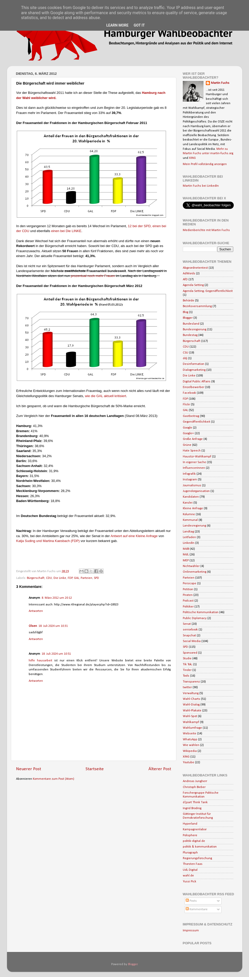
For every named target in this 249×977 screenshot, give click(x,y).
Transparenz (191, 681)
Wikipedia (190, 751)
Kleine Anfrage (193, 508)
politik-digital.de (194, 841)
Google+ (188, 433)
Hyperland (190, 823)
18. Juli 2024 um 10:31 (53, 626)
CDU (49, 578)
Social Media (192, 641)
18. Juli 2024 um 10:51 (56, 653)
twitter (187, 687)
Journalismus (192, 485)
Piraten (188, 595)
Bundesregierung (194, 329)
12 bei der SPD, (140, 226)
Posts (191, 900)
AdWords (189, 273)
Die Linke (60, 578)
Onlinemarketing (194, 571)
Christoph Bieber (194, 787)
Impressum (191, 930)
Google (187, 427)
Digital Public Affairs (196, 381)
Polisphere (190, 835)
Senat (187, 624)
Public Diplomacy (195, 618)
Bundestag (190, 335)
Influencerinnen (194, 468)
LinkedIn (188, 543)
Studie (187, 658)
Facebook (189, 393)
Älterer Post (159, 769)
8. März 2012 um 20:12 (57, 598)
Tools (186, 675)
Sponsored (190, 652)
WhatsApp (190, 739)
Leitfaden (189, 537)
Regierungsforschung (197, 858)
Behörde (188, 300)
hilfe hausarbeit (41, 660)
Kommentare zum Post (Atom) (53, 779)
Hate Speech (192, 450)
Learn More (117, 25)
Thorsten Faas (192, 864)
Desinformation (193, 364)
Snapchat (189, 635)
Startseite (95, 769)
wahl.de (188, 875)
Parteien (86, 578)
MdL (186, 554)
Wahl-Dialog (191, 704)
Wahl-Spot (190, 716)
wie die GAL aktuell (99, 396)
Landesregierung (194, 525)
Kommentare (197, 909)
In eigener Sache (194, 462)
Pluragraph (190, 852)
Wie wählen (191, 745)
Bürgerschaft (35, 578)
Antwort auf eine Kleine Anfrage (134, 536)
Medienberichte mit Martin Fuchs (206, 230)
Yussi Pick (189, 881)
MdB (186, 549)
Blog (185, 312)
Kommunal (190, 520)
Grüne (187, 445)
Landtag (188, 531)
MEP (186, 560)
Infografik (189, 473)
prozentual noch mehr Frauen (93, 276)
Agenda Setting (193, 285)
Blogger (188, 317)
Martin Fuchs (220, 83)
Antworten (36, 611)
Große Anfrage (193, 439)
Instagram (190, 479)
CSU (185, 352)
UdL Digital (190, 870)
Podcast (188, 600)
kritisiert (120, 396)
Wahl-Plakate (192, 710)
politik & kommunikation (200, 846)
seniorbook (190, 629)
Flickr (186, 404)
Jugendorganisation (196, 491)
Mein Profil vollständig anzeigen (205, 164)
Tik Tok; (187, 664)
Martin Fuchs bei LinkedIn (201, 185)
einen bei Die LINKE (66, 231)
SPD (96, 578)
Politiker (188, 606)
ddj (185, 358)
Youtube (188, 762)
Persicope (189, 583)
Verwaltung (191, 693)
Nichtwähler (191, 566)
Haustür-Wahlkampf (197, 456)
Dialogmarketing (194, 370)
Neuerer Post (28, 769)
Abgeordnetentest (195, 267)
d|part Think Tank (195, 802)
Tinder (187, 670)
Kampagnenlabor (195, 829)
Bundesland (191, 323)
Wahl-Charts (191, 699)
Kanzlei (188, 502)
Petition (188, 589)
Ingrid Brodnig (192, 808)
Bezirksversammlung (197, 306)
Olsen (33, 626)
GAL (76, 578)
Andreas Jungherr (195, 781)
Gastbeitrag (191, 416)
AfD (185, 279)
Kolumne (189, 514)
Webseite (189, 733)
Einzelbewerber (193, 387)
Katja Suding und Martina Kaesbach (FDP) (48, 541)
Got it (139, 25)
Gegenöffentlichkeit (196, 421)
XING (192, 158)
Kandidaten (191, 496)
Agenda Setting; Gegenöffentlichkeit (208, 291)
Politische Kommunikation (200, 612)
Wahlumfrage (192, 727)
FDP (70, 578)
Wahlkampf (191, 722)
